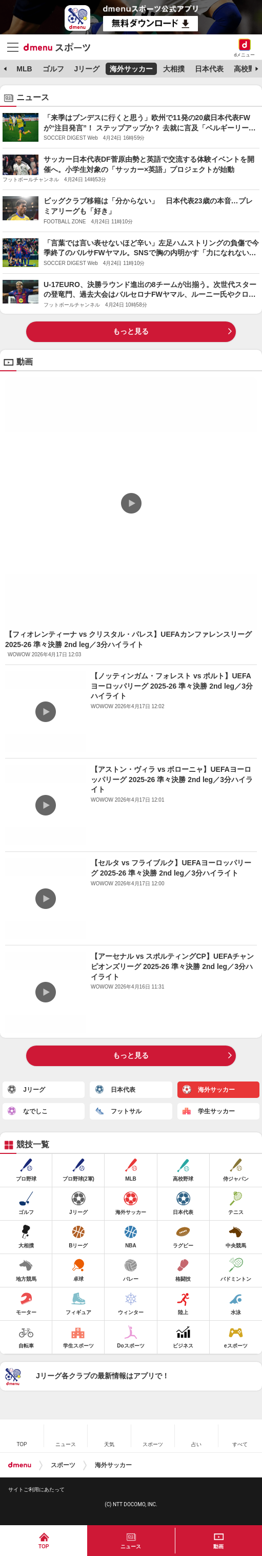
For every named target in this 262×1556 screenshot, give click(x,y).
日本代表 (209, 69)
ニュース (130, 1546)
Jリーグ (86, 69)
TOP (43, 1546)
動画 (218, 1546)
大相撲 (174, 69)
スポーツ (63, 1465)
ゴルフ (53, 69)
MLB (24, 69)
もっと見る (131, 331)
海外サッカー (131, 69)
